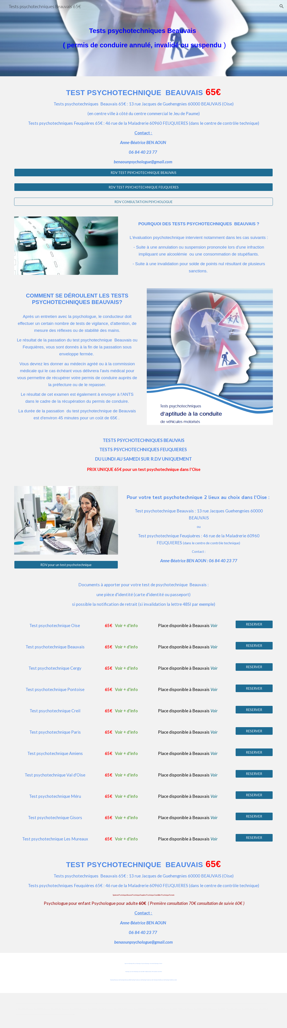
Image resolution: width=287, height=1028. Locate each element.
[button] (281, 6)
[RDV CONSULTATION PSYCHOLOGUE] (143, 202)
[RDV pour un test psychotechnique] (66, 565)
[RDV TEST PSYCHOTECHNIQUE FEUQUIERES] (143, 187)
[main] (143, 38)
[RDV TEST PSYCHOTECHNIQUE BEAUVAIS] (143, 172)
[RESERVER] (254, 624)
